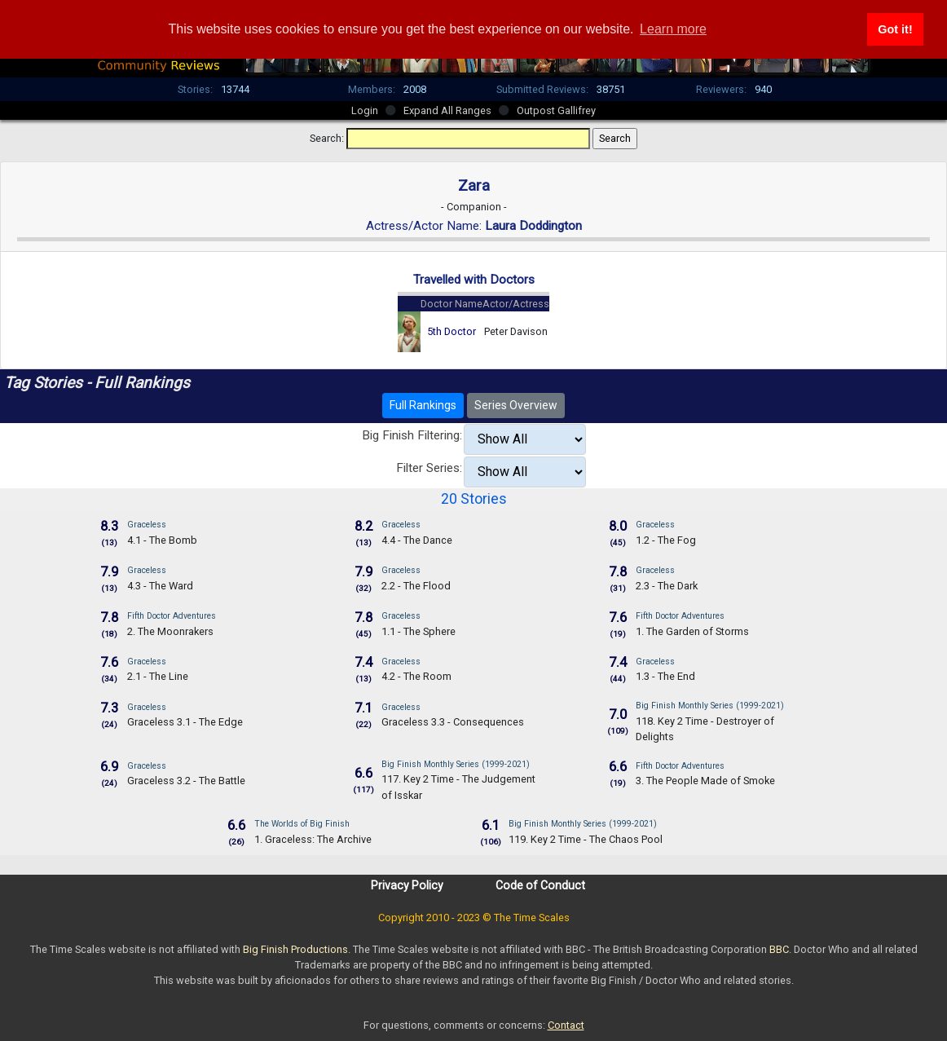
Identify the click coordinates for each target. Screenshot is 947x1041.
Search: (327, 138)
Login (364, 110)
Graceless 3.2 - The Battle (186, 780)
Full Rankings (423, 405)
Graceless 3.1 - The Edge (185, 722)
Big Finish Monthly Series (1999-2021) (710, 705)
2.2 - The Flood (416, 586)
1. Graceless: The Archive (313, 839)
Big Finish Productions (295, 949)
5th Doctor (451, 331)
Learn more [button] (673, 29)
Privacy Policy (407, 885)
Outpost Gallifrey (556, 110)
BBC (779, 949)
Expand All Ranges (447, 110)
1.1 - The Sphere (418, 631)
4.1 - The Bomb (162, 540)
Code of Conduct (540, 885)
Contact (566, 1025)
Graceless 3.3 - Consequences (452, 722)
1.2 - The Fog (666, 540)
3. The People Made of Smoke (705, 780)
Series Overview (515, 405)
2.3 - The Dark (667, 586)
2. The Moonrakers (170, 631)
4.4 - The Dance (416, 540)
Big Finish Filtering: (412, 435)
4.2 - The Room (416, 676)
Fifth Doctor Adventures (171, 616)
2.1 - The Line (157, 676)
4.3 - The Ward (160, 586)
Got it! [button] (895, 29)
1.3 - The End (665, 676)
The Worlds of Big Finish (302, 823)
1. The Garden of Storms (692, 631)
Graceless (146, 524)
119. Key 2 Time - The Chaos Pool (586, 839)
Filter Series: (429, 468)
